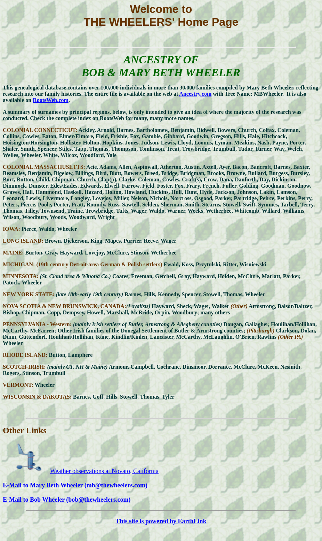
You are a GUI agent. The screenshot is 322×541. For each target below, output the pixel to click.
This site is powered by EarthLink (160, 521)
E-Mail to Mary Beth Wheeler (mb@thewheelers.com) (75, 485)
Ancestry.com (195, 94)
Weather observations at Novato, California (104, 471)
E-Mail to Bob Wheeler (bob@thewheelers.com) (67, 499)
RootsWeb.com (51, 100)
